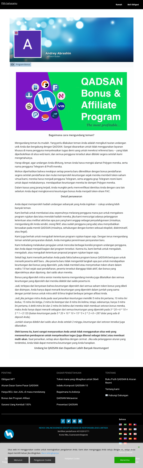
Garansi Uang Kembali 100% (16, 404)
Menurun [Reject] (18, 460)
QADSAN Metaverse (67, 398)
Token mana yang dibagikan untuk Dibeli (77, 379)
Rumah (119, 4)
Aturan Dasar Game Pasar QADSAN (19, 385)
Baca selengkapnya (50, 453)
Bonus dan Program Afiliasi (15, 398)
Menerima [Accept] (125, 460)
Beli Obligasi (133, 4)
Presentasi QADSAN (67, 404)
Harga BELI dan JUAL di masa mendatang (23, 391)
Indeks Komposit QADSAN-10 (72, 385)
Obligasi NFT (8, 379)
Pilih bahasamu (9, 3)
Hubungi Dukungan (118, 395)
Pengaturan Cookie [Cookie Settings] (42, 460)
